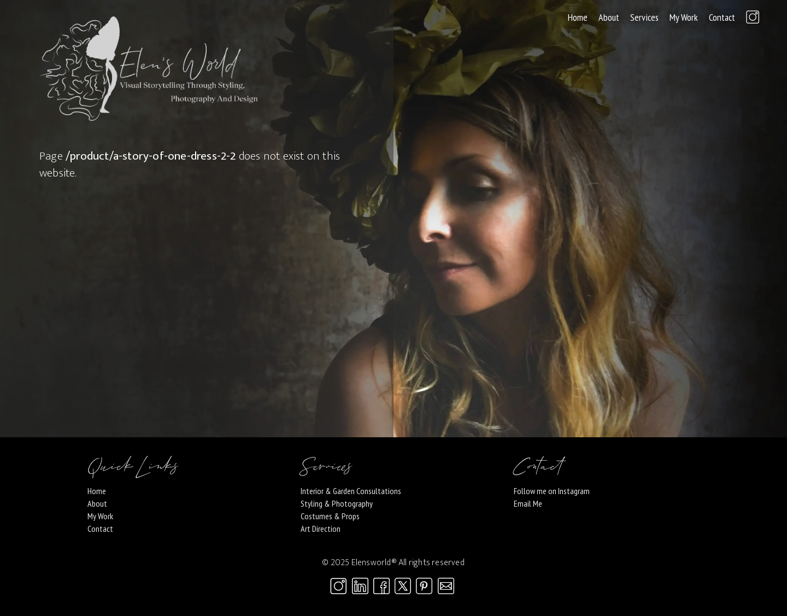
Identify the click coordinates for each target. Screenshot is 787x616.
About (608, 17)
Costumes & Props (330, 516)
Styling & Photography (337, 503)
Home (578, 17)
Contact (722, 17)
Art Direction (320, 528)
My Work (683, 17)
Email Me (528, 503)
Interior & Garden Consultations (351, 490)
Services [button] (644, 17)
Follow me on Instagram (552, 490)
